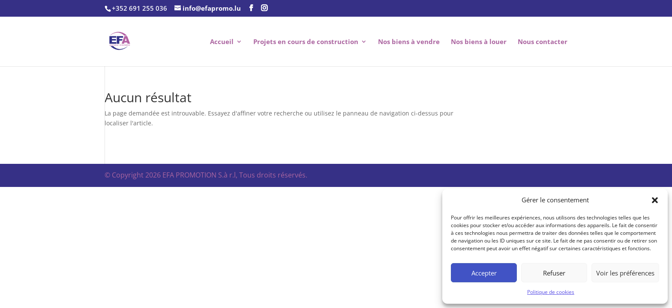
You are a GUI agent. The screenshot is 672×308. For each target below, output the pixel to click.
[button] (655, 200)
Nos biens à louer (479, 42)
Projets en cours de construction (305, 42)
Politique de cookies (550, 292)
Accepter (484, 273)
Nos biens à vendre (409, 42)
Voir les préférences (625, 273)
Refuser (554, 273)
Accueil (222, 42)
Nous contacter (542, 42)
